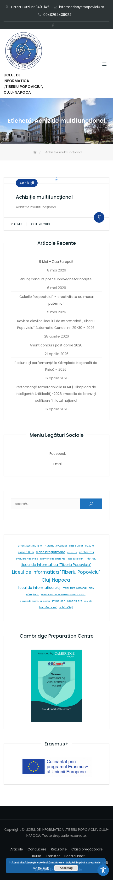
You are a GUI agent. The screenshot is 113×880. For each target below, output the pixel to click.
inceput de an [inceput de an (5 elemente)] (76, 558)
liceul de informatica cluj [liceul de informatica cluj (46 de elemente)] (39, 587)
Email (60, 25)
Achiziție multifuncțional (44, 197)
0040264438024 (57, 14)
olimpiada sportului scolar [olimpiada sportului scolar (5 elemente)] (35, 601)
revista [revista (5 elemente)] (88, 601)
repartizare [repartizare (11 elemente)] (74, 601)
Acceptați (66, 868)
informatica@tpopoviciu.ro (81, 7)
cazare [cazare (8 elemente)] (89, 546)
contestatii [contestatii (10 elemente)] (86, 552)
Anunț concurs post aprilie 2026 (56, 345)
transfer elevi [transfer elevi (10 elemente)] (48, 607)
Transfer (53, 856)
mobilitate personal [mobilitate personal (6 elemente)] (74, 588)
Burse (36, 856)
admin (16, 224)
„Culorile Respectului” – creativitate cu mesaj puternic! (56, 300)
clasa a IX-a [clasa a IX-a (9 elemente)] (26, 552)
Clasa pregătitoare (87, 849)
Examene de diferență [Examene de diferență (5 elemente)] (52, 558)
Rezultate (59, 849)
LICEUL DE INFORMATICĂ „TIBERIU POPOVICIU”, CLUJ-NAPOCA (23, 84)
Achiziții (26, 182)
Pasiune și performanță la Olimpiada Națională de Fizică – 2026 (56, 366)
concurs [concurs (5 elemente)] (72, 552)
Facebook (53, 25)
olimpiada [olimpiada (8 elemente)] (32, 594)
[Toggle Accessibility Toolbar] (103, 870)
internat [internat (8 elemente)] (91, 558)
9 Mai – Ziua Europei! (56, 261)
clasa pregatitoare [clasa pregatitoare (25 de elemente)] (50, 552)
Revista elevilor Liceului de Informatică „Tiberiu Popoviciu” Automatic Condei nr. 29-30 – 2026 (56, 324)
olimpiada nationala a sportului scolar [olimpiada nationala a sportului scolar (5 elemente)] (63, 594)
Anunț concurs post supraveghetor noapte (56, 279)
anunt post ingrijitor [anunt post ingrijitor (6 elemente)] (30, 545)
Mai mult (43, 868)
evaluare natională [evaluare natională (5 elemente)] (27, 558)
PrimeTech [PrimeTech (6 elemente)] (58, 601)
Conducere (37, 849)
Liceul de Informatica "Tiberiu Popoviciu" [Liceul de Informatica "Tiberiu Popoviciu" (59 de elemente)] (56, 564)
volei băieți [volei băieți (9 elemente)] (66, 607)
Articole (16, 849)
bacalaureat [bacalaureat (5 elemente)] (76, 545)
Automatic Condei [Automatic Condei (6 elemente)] (56, 545)
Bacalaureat (74, 856)
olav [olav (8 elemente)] (91, 588)
